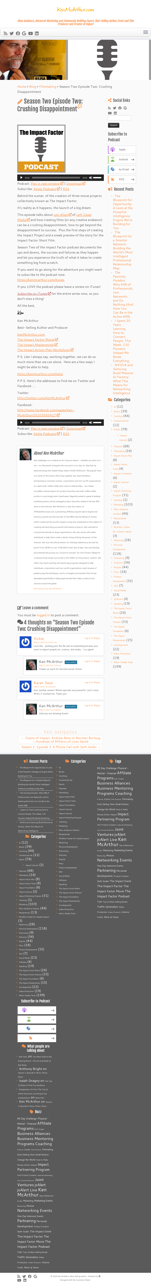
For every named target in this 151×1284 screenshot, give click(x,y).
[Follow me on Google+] (25, 33)
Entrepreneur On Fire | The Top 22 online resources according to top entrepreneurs (33, 1093)
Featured (118, 446)
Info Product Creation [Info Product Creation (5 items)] (27, 1175)
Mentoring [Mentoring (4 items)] (21, 1206)
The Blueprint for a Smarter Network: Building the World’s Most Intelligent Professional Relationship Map (123, 250)
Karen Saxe (43, 682)
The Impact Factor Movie (37, 339)
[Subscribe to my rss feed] (6, 33)
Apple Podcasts (46, 188)
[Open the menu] (145, 32)
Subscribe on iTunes (34, 293)
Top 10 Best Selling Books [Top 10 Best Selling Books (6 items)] (35, 1252)
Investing (118, 500)
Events (117, 429)
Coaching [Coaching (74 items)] (43, 1143)
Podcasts (118, 562)
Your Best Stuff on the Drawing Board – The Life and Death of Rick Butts (35, 1060)
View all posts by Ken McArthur (49, 588)
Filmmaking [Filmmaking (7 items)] (47, 1149)
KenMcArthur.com (31, 334)
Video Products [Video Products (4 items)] (34, 1262)
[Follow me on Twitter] (12, 33)
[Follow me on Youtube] (31, 33)
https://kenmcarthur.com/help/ (40, 374)
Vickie (39, 638)
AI (115, 406)
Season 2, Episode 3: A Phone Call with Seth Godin (61, 747)
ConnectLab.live (121, 420)
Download (75, 183)
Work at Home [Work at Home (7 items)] (31, 1267)
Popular (117, 567)
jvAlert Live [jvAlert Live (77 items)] (27, 1190)
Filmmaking (47, 86)
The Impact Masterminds (37, 344)
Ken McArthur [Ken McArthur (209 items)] (32, 1192)
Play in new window (47, 183)
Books (117, 411)
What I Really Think (123, 662)
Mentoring (119, 540)
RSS (66, 188)
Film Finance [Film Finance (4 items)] (36, 1149)
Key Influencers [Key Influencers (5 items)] (46, 1195)
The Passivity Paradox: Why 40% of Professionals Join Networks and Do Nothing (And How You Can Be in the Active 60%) (123, 294)
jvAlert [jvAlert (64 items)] (40, 1184)
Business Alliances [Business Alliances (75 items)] (33, 1133)
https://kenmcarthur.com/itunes (40, 279)
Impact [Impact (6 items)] (34, 1164)
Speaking (118, 603)
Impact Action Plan (123, 455)
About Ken (39, 1098)
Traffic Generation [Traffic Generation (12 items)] (27, 1257)
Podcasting (119, 558)
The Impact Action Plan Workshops (45, 349)
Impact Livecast (121, 482)
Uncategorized (121, 645)
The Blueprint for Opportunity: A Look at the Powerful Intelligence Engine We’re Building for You (123, 212)
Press (116, 572)
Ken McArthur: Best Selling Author (72, 1276)
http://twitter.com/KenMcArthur (43, 398)
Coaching (118, 416)
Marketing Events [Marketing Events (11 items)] (43, 1200)
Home (21, 86)
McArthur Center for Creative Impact (34, 917)
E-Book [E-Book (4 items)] (20, 1149)
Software (118, 599)
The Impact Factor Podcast (30, 974)
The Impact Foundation (29, 979)
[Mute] (90, 177)
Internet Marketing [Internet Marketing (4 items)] (44, 1175)
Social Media (120, 590)
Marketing (118, 504)
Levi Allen (62, 214)
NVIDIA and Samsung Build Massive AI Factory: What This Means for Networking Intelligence (123, 379)
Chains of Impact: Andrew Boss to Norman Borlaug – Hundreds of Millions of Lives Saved (60, 740)
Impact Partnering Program (30, 896)
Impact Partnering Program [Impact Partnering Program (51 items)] (33, 1167)
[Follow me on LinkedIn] (38, 33)
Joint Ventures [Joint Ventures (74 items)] (30, 1182)
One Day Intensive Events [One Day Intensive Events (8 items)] (30, 1216)
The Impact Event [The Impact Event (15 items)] (40, 1231)
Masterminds (120, 518)
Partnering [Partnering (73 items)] (26, 1220)
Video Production (122, 653)
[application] (60, 177)
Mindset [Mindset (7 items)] (30, 1205)
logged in (43, 615)
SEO (116, 585)
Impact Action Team (27, 883)
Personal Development (28, 929)
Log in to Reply (92, 638)
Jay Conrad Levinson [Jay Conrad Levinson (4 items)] (25, 1180)
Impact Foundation (123, 473)
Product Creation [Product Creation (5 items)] (41, 1226)
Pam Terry (23, 1056)
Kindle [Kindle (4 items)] (19, 1201)
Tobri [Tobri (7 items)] (19, 1252)
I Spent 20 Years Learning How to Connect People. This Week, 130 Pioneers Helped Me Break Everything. (122, 340)
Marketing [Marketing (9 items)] (28, 1200)
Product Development (28, 949)
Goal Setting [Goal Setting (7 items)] (23, 1154)
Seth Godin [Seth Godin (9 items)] (23, 1231)
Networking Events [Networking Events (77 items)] (34, 1210)
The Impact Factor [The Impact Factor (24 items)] (30, 1236)
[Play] (21, 177)
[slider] (56, 177)
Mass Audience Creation (29, 908)
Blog (32, 86)
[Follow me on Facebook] (19, 33)
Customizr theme (83, 1280)
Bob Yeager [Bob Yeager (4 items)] (39, 1129)
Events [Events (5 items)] (27, 1149)
